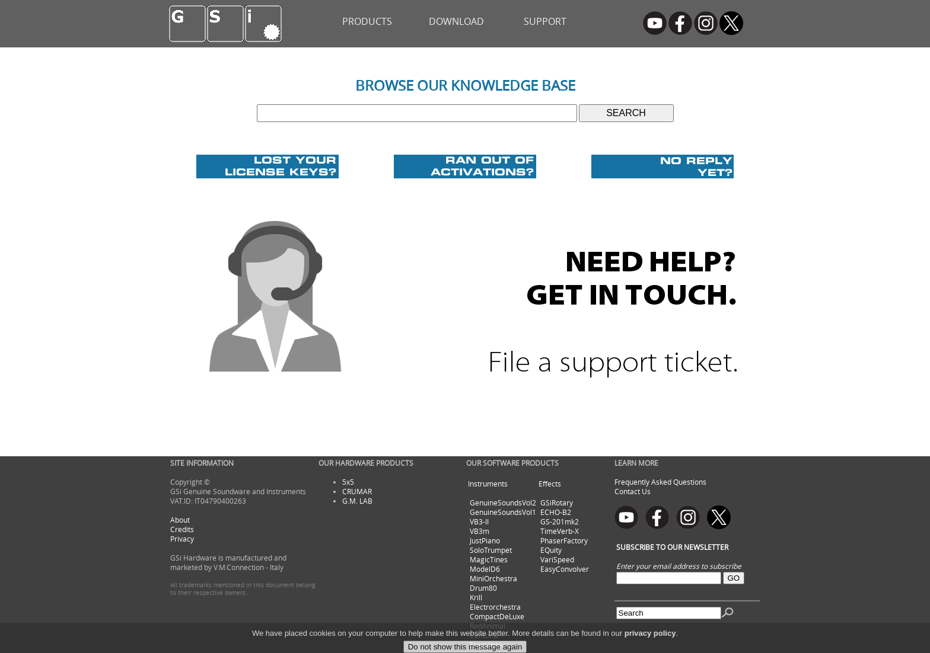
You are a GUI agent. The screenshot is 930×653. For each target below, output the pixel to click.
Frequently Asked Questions (660, 481)
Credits (182, 529)
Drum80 (483, 588)
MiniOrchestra (493, 578)
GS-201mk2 (559, 521)
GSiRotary (556, 502)
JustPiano (485, 540)
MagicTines (489, 559)
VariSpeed (557, 559)
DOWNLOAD (456, 21)
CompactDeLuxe (497, 616)
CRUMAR (357, 491)
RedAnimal (487, 625)
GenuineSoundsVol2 (503, 502)
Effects (550, 483)
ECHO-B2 (555, 512)
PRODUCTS (367, 21)
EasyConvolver (564, 569)
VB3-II (479, 521)
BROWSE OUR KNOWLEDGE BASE (465, 85)
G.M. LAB (357, 500)
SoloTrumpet (491, 550)
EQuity (551, 550)
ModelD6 (485, 569)
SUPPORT (545, 21)
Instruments (488, 483)
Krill (476, 597)
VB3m (479, 531)
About (180, 519)
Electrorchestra (495, 607)
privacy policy (650, 643)
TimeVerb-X (559, 531)
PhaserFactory (564, 540)
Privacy (182, 538)
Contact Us (632, 491)
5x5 (348, 481)
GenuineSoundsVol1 (503, 512)
